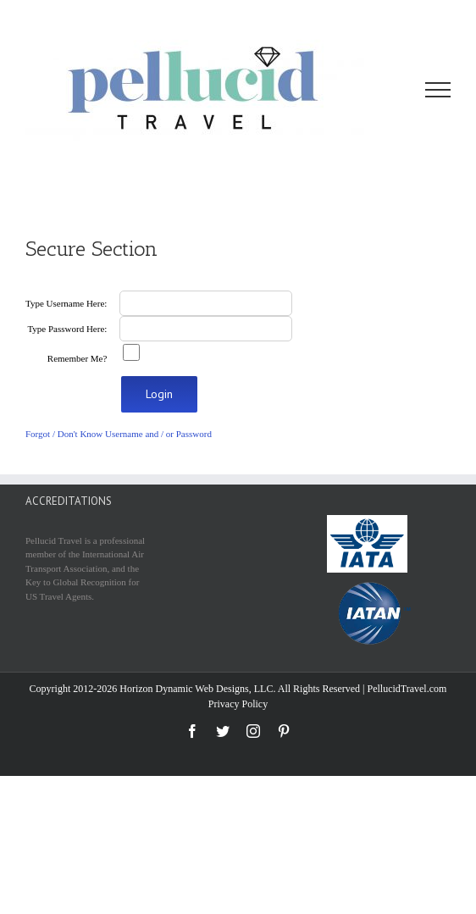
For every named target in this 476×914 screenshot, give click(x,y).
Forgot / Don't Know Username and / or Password (118, 434)
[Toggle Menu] (438, 89)
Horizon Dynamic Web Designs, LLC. (197, 689)
